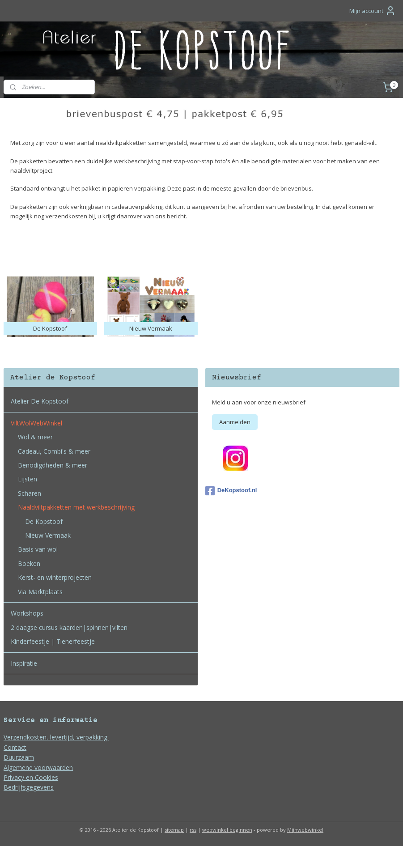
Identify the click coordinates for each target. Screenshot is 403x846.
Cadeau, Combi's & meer (54, 451)
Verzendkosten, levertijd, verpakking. (56, 737)
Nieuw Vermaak (48, 535)
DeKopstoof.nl (231, 490)
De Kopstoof (44, 521)
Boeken (29, 563)
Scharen (29, 493)
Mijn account (372, 10)
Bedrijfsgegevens (29, 787)
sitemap (174, 829)
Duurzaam (19, 757)
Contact (15, 747)
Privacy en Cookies (31, 777)
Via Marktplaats (40, 591)
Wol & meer (35, 437)
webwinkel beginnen (227, 829)
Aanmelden (234, 422)
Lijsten (27, 479)
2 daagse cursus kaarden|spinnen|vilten (69, 627)
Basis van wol (38, 549)
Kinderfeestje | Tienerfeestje (53, 641)
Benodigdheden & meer (52, 465)
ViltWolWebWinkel (36, 423)
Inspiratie (24, 663)
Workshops (27, 613)
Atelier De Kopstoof (39, 401)
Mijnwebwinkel (305, 829)
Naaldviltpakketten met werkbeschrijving (76, 507)
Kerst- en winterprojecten (55, 577)
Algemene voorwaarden (38, 767)
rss (193, 829)
